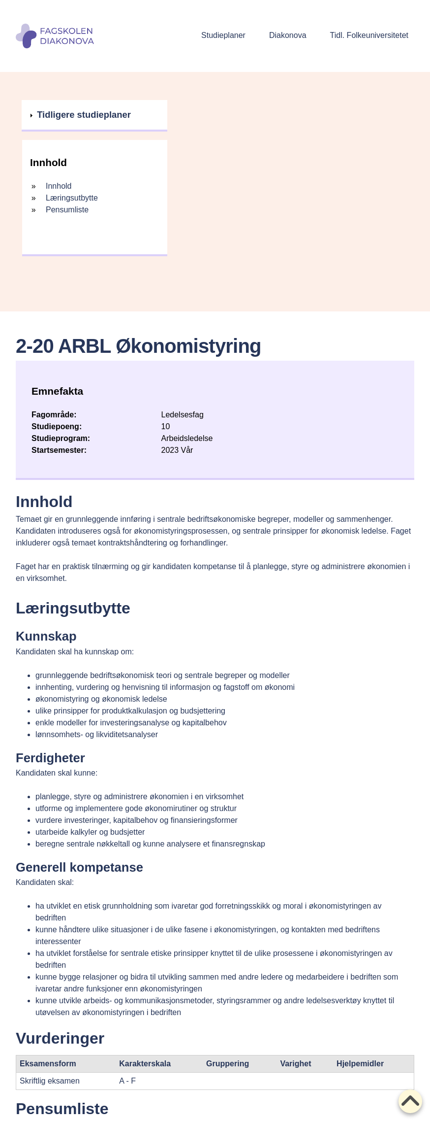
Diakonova (288, 35)
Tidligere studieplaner (84, 116)
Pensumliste (67, 209)
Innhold (59, 186)
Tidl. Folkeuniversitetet (369, 35)
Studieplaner (223, 35)
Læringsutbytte (72, 198)
